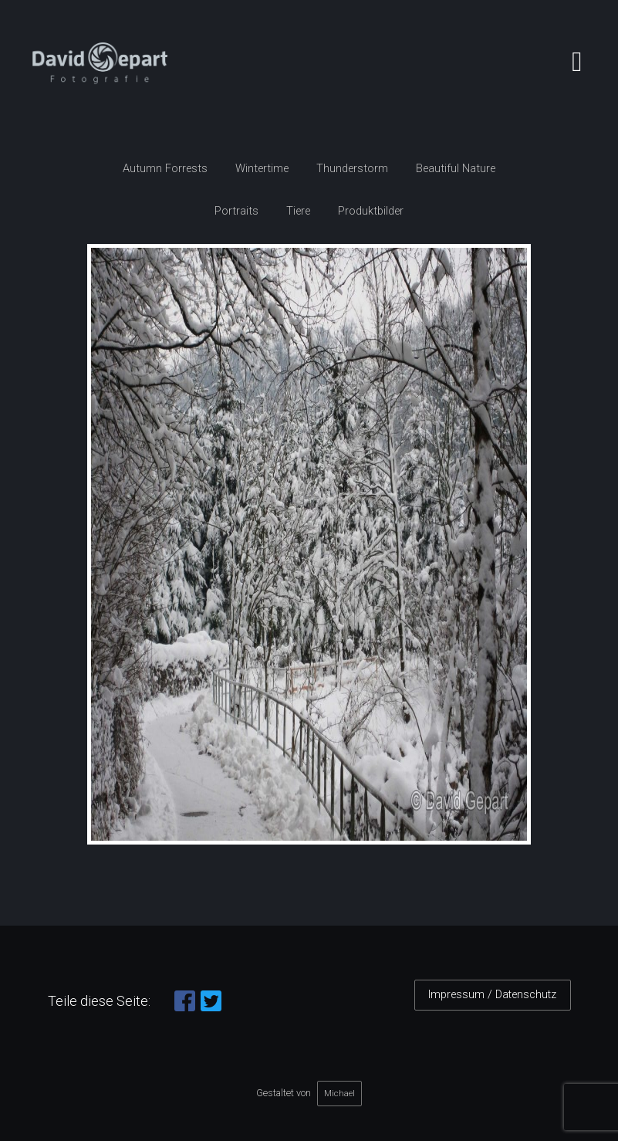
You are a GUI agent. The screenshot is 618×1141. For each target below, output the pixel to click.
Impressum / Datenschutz (492, 994)
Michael (339, 1093)
